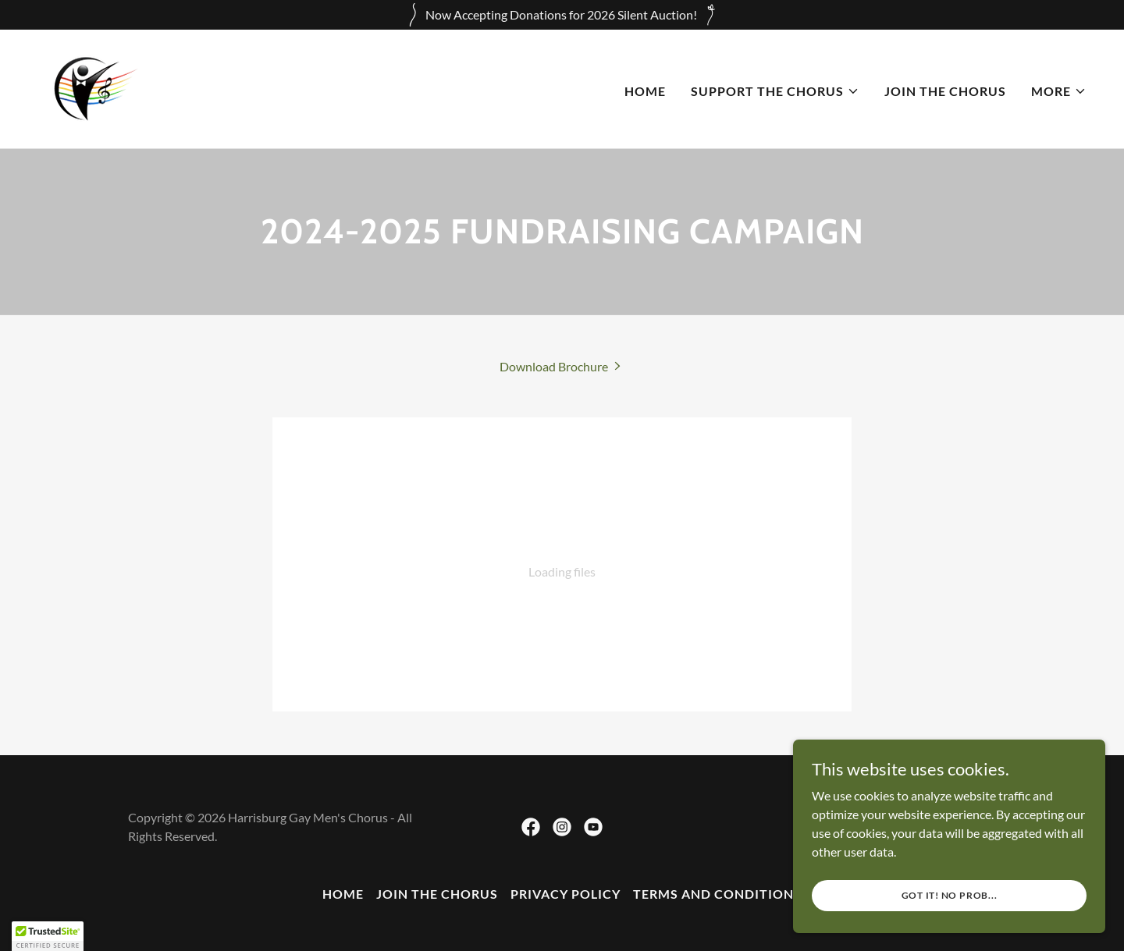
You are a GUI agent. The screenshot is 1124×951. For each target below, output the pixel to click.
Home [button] (343, 893)
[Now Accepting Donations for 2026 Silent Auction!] (562, 15)
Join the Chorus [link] (945, 90)
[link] (91, 87)
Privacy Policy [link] (565, 893)
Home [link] (645, 90)
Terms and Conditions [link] (717, 893)
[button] (775, 91)
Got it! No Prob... (950, 895)
